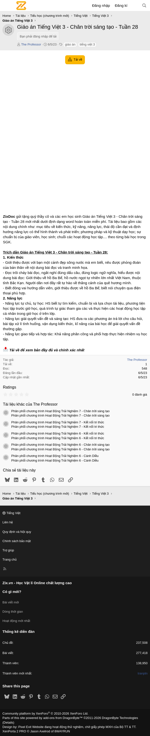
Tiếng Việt (11, 513)
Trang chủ (9, 559)
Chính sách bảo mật (16, 541)
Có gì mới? (11, 592)
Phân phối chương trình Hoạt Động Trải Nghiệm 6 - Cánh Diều (55, 456)
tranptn (143, 673)
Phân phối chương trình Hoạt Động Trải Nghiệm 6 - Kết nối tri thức (57, 433)
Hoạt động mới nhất (16, 621)
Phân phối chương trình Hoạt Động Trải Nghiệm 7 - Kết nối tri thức (57, 422)
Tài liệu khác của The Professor (30, 404)
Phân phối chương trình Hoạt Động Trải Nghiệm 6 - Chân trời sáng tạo (60, 444)
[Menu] (6, 5)
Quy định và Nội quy (16, 532)
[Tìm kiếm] (144, 5)
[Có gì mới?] (134, 5)
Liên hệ (7, 522)
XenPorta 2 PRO (14, 731)
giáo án (70, 44)
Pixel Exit (24, 727)
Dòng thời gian (12, 611)
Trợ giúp (8, 550)
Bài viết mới (10, 602)
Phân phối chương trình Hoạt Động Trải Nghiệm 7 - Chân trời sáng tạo (60, 411)
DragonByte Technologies (120, 718)
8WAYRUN (62, 731)
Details (8, 722)
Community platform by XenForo (45, 713)
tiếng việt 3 (87, 44)
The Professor (31, 44)
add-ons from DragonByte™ (63, 718)
